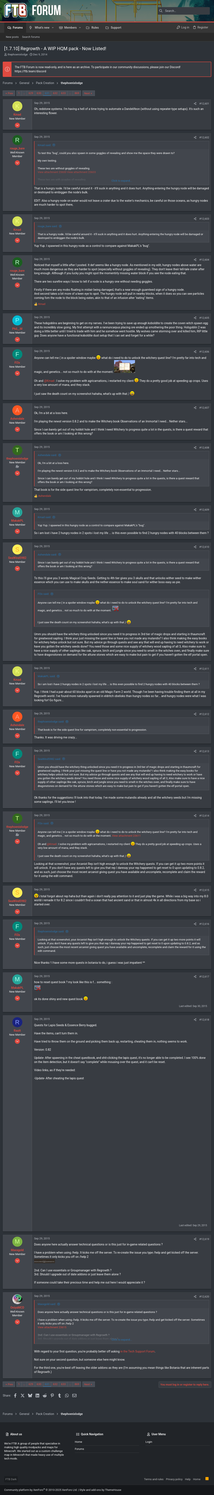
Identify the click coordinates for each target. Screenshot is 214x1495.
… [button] (26, 93)
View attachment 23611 (127, 843)
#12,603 (203, 218)
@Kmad (51, 380)
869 (78, 93)
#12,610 (203, 551)
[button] (53, 27)
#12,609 (203, 509)
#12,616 (203, 932)
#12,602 (203, 137)
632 (56, 93)
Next (88, 93)
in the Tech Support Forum (139, 1359)
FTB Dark (11, 1483)
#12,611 (203, 676)
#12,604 (203, 259)
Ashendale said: (48, 455)
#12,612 (203, 722)
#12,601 (203, 103)
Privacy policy (174, 1483)
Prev (12, 93)
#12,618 (203, 1027)
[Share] (193, 104)
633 (64, 93)
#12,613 (203, 759)
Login (148, 1445)
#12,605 (203, 317)
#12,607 (203, 407)
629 (32, 93)
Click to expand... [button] (121, 180)
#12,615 (203, 898)
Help (188, 1483)
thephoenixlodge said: (52, 730)
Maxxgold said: (48, 1312)
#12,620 (203, 1304)
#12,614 (203, 824)
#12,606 (203, 351)
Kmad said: (45, 145)
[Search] (184, 11)
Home (78, 1445)
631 (48, 93)
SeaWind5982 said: (50, 767)
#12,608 (203, 447)
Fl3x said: (45, 598)
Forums (79, 1452)
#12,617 (203, 984)
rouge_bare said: (49, 226)
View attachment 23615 (53, 1335)
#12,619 (203, 1247)
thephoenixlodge (18, 54)
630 (40, 93)
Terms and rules (153, 1483)
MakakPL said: (48, 684)
